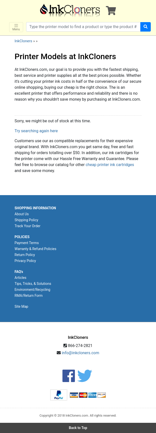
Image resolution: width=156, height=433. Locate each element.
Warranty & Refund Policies (35, 249)
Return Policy (25, 255)
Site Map (21, 306)
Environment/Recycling (33, 290)
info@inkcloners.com (80, 352)
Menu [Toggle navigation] (16, 27)
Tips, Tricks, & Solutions (33, 284)
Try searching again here (36, 131)
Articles (21, 278)
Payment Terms (27, 243)
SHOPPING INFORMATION (35, 208)
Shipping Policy (26, 220)
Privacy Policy (25, 261)
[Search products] (83, 27)
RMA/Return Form (29, 296)
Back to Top (78, 428)
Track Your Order (28, 226)
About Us (22, 214)
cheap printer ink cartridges (110, 164)
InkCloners (23, 41)
